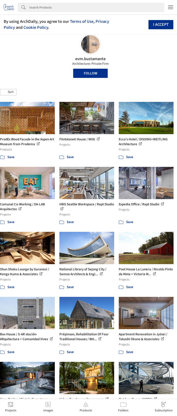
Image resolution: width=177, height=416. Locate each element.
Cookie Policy (35, 27)
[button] (8, 92)
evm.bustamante (90, 59)
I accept (161, 24)
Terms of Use (81, 21)
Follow (90, 73)
